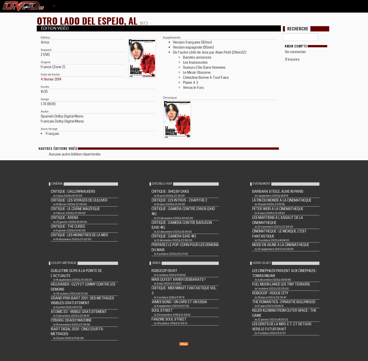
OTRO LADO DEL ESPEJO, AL (88, 20)
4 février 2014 (51, 79)
